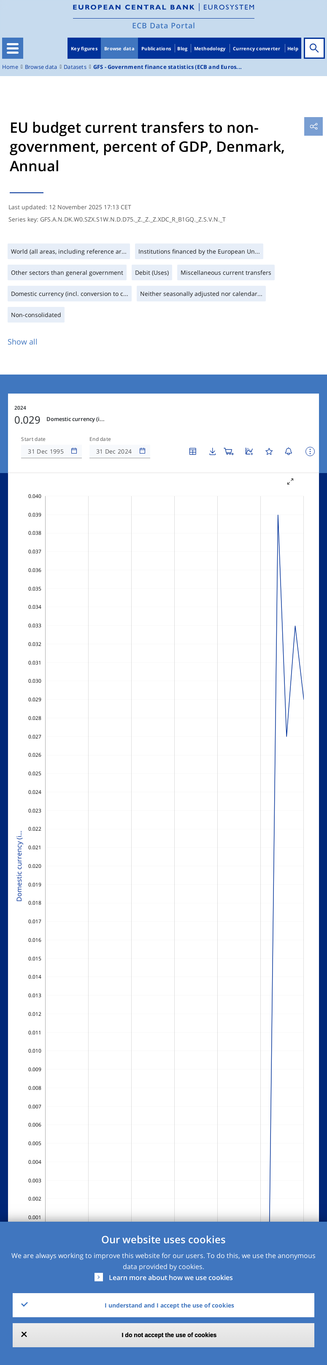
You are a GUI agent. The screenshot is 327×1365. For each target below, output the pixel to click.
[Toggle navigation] (12, 48)
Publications (156, 48)
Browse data (119, 48)
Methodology (210, 48)
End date (100, 439)
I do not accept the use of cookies (169, 1335)
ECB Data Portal (163, 25)
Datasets (75, 67)
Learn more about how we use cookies (171, 1277)
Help (292, 48)
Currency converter (257, 48)
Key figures (84, 48)
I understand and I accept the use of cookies (169, 1305)
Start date (33, 439)
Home (10, 67)
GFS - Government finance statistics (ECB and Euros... (167, 67)
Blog (182, 48)
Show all (23, 341)
